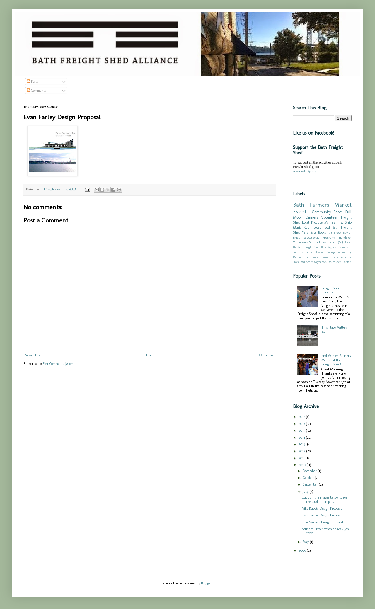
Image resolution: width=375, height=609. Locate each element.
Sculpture (329, 261)
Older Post (266, 355)
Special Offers (343, 261)
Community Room (327, 212)
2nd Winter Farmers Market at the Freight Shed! (336, 360)
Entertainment (312, 257)
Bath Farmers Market (322, 204)
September (311, 484)
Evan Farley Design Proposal (322, 515)
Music (297, 227)
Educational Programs (319, 237)
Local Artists (306, 261)
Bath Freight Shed (308, 247)
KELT (307, 227)
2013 (302, 444)
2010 (302, 465)
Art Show (334, 232)
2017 (302, 417)
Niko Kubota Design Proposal (322, 508)
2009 (303, 550)
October (309, 478)
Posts (32, 81)
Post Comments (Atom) (59, 364)
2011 (302, 458)
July (306, 491)
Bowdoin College (325, 252)
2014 (302, 438)
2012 (302, 451)
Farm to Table (330, 257)
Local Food (321, 227)
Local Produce (312, 222)
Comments (36, 91)
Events (301, 211)
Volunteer (329, 217)
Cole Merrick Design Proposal (322, 522)
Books (322, 232)
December (310, 471)
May (306, 542)
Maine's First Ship (338, 222)
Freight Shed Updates (330, 290)
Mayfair (318, 261)
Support (314, 242)
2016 (302, 424)
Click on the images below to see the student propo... (324, 499)
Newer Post (33, 355)
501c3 (340, 242)
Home (150, 355)
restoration (329, 242)
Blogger (206, 583)
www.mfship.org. (305, 171)
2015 (302, 430)
